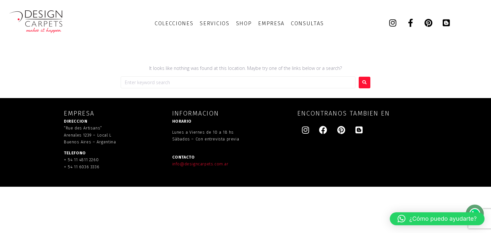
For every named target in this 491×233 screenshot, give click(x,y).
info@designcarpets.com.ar (200, 163)
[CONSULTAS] (307, 23)
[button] (437, 218)
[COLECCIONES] (174, 23)
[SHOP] (244, 23)
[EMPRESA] (271, 23)
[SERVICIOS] (215, 23)
